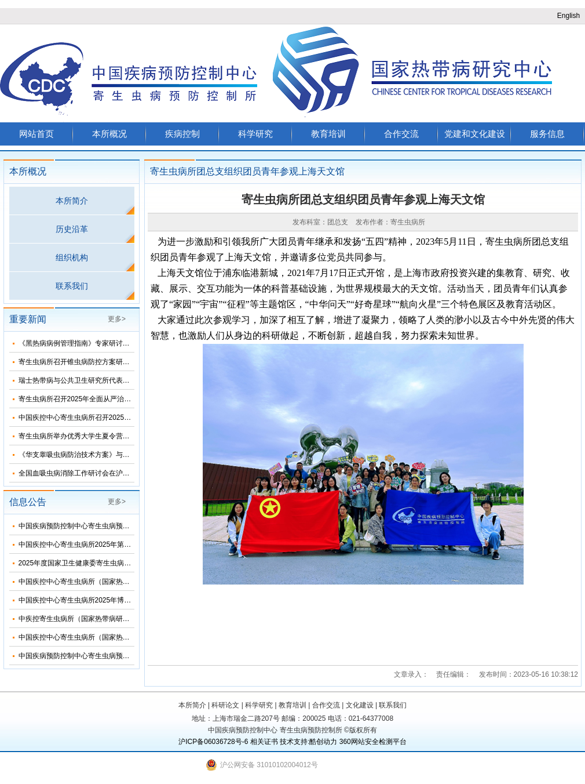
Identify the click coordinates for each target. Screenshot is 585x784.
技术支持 (294, 742)
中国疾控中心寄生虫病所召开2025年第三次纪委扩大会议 (106, 417)
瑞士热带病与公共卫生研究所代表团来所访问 (88, 380)
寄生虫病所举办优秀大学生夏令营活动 (78, 436)
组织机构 (72, 257)
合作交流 (401, 134)
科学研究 (255, 134)
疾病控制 (182, 134)
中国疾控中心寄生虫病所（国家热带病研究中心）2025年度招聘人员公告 (131, 637)
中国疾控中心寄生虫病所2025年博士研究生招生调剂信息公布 (113, 600)
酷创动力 (323, 742)
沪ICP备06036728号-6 (213, 742)
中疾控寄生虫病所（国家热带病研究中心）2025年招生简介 (110, 619)
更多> (117, 319)
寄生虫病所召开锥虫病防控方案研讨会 (78, 362)
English (568, 16)
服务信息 (547, 134)
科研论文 (225, 705)
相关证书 (264, 742)
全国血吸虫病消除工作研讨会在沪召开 (78, 473)
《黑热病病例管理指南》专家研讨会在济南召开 (91, 343)
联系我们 (72, 286)
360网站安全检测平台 (373, 742)
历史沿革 (72, 229)
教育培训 (328, 134)
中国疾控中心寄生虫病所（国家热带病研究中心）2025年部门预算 (120, 582)
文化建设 (360, 705)
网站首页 (36, 134)
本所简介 (72, 200)
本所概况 (109, 134)
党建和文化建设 (474, 134)
